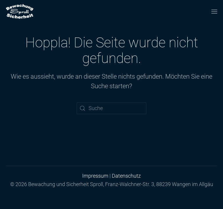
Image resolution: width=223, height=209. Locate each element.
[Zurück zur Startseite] (20, 11)
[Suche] (111, 108)
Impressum (95, 176)
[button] (214, 11)
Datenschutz (126, 176)
